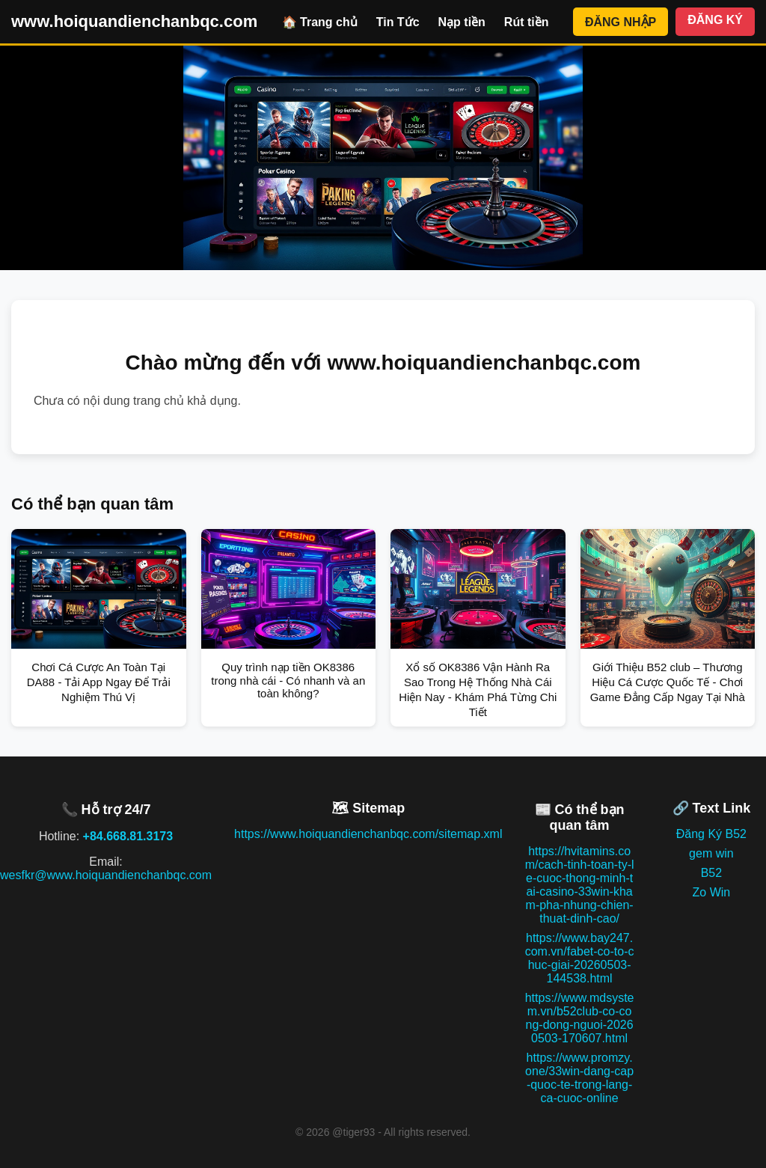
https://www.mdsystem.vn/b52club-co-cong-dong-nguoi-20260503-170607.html (579, 1018)
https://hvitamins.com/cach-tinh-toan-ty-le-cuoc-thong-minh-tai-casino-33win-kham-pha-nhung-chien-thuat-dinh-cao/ (579, 885)
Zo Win (712, 892)
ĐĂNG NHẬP (620, 22)
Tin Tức (398, 22)
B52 (711, 872)
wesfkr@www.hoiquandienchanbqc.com (106, 875)
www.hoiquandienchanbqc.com (134, 21)
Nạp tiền (461, 22)
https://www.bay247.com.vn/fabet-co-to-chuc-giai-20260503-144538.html (579, 958)
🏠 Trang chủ (320, 22)
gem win (711, 853)
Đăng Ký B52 (711, 834)
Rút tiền (526, 22)
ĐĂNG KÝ (715, 19)
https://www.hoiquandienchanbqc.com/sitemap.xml (368, 834)
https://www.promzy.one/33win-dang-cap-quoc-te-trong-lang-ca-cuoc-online (579, 1077)
